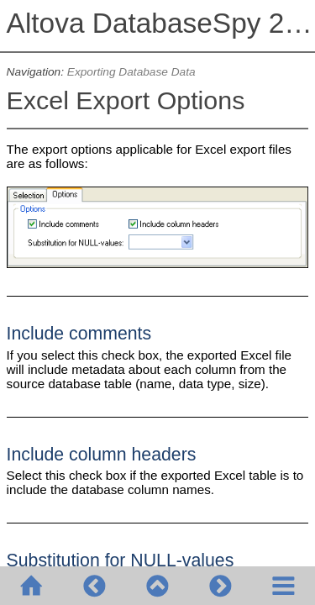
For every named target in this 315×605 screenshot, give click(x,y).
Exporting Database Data (131, 72)
